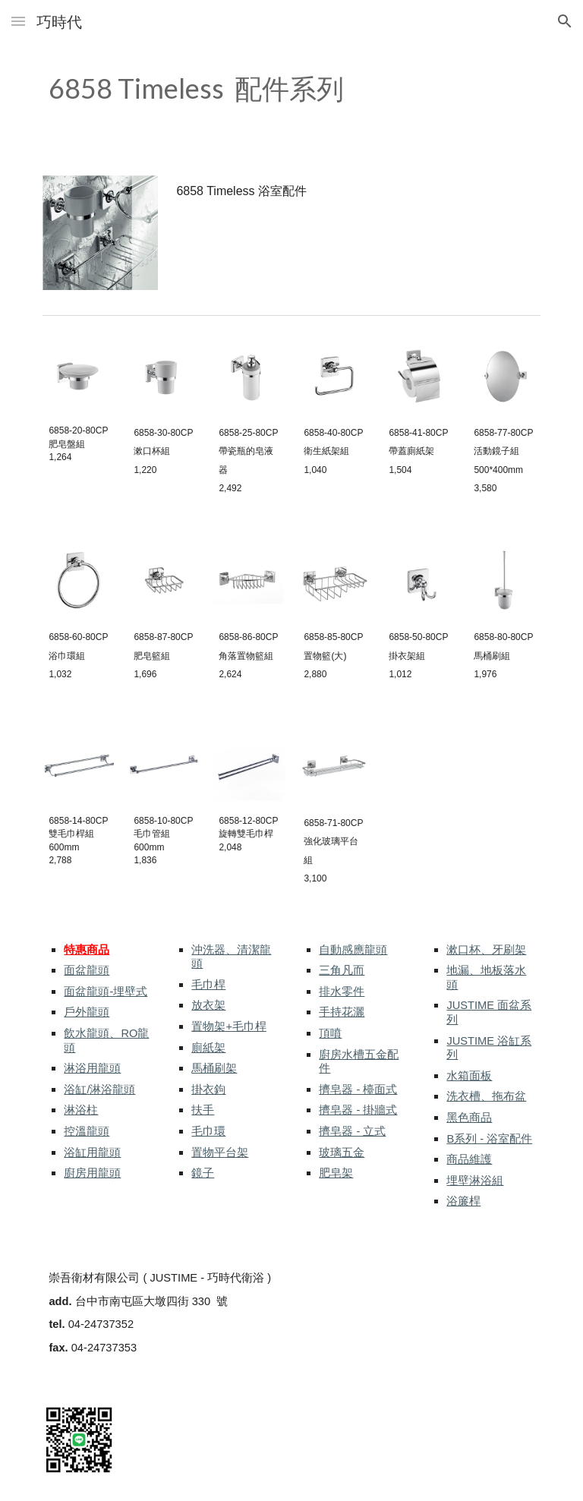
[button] (18, 21)
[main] (249, 89)
